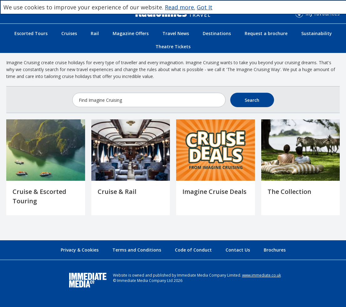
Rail (95, 33)
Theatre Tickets (173, 46)
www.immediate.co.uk (261, 275)
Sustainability (316, 33)
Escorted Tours (31, 33)
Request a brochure (266, 33)
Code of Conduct (193, 250)
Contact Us (238, 250)
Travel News (175, 33)
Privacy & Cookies (80, 250)
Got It (204, 7)
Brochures (275, 250)
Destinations (217, 33)
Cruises (69, 33)
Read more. (180, 7)
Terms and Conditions (136, 250)
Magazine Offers (131, 33)
